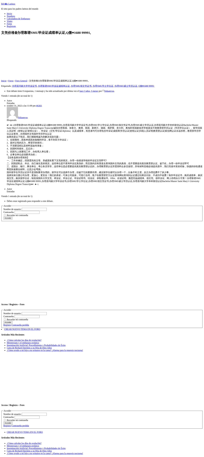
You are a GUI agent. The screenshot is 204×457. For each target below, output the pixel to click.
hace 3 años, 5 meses (88, 91)
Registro (7, 325)
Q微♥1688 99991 (146, 86)
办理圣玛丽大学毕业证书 (24, 86)
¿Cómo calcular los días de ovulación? (24, 340)
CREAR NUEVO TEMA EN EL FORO (22, 329)
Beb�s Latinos (8, 4)
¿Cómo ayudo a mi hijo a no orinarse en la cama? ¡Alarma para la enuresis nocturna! (45, 350)
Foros (10, 81)
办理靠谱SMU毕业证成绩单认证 (54, 86)
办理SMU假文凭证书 (81, 86)
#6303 (39, 105)
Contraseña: (9, 212)
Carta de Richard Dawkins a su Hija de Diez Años (29, 348)
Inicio (3, 81)
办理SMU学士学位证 (103, 86)
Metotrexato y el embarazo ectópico (23, 343)
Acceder (7, 218)
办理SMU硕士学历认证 (125, 86)
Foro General (21, 81)
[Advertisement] (85, 57)
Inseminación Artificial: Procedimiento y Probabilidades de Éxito (36, 345)
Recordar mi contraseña (17, 215)
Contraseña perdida (20, 325)
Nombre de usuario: (12, 209)
